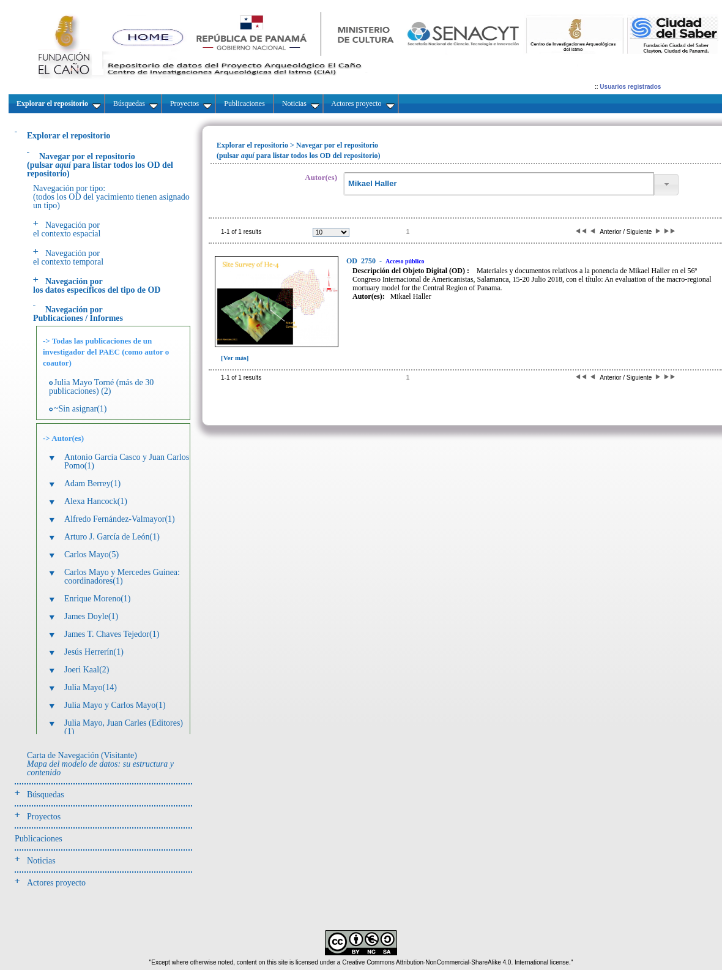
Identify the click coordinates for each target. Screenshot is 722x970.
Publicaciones (38, 838)
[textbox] (498, 184)
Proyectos (44, 816)
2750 (362, 261)
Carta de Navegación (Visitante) (100, 764)
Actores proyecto (56, 882)
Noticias (41, 860)
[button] (666, 184)
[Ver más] (235, 357)
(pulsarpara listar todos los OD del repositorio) (100, 165)
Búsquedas (45, 794)
